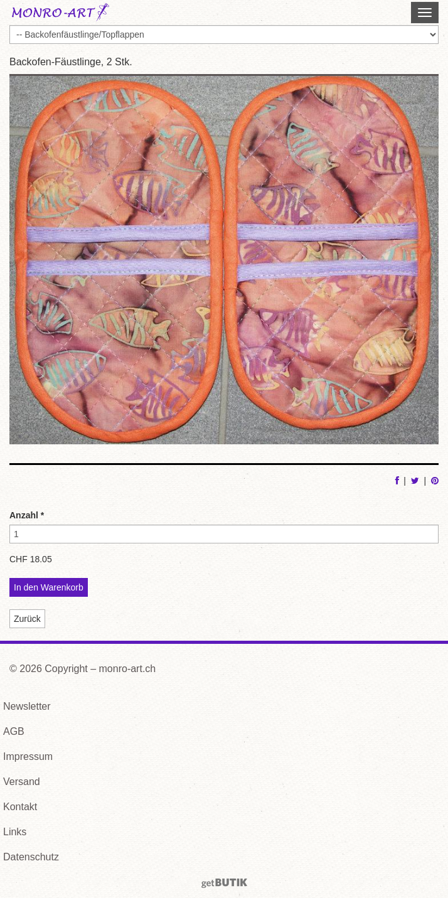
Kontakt (20, 806)
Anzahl (26, 515)
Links (14, 831)
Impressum (28, 756)
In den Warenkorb (48, 587)
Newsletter (27, 706)
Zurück (27, 619)
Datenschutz (31, 857)
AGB (13, 731)
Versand (21, 781)
